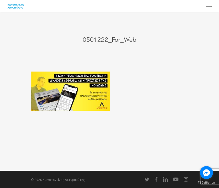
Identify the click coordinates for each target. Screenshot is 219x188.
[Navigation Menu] (209, 6)
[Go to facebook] (206, 172)
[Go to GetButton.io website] (206, 182)
